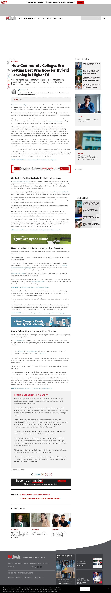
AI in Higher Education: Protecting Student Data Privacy (90, 210)
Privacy (26, 563)
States (25, 18)
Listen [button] (16, 100)
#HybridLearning (32, 351)
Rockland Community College (21, 182)
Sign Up (80, 2)
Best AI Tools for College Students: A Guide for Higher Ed (91, 224)
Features (30, 18)
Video (44, 18)
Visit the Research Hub (64, 584)
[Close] (108, 589)
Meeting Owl (40, 282)
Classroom (14, 61)
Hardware (57, 498)
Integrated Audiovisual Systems (30, 498)
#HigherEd (21, 351)
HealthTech (39, 577)
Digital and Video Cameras (41, 495)
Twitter (19, 340)
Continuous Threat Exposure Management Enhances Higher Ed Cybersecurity (91, 86)
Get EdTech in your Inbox (81, 562)
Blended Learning (26, 495)
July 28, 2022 (42, 353)
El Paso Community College (19, 105)
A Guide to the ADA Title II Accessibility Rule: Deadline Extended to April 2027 (91, 72)
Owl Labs (34, 282)
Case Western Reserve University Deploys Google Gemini (91, 217)
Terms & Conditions (35, 563)
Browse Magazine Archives (82, 583)
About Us (10, 563)
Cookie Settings (85, 589)
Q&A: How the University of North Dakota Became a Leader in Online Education (91, 79)
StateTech (29, 577)
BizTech (11, 577)
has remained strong (55, 121)
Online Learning (47, 498)
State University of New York (61, 192)
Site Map (45, 563)
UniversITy (49, 18)
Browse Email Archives (81, 566)
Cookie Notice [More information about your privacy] (54, 591)
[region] (55, 589)
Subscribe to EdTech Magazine (83, 579)
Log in (103, 18)
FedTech (19, 577)
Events (55, 18)
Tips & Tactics (37, 18)
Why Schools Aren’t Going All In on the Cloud (91, 64)
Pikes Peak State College (18, 273)
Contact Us (18, 563)
